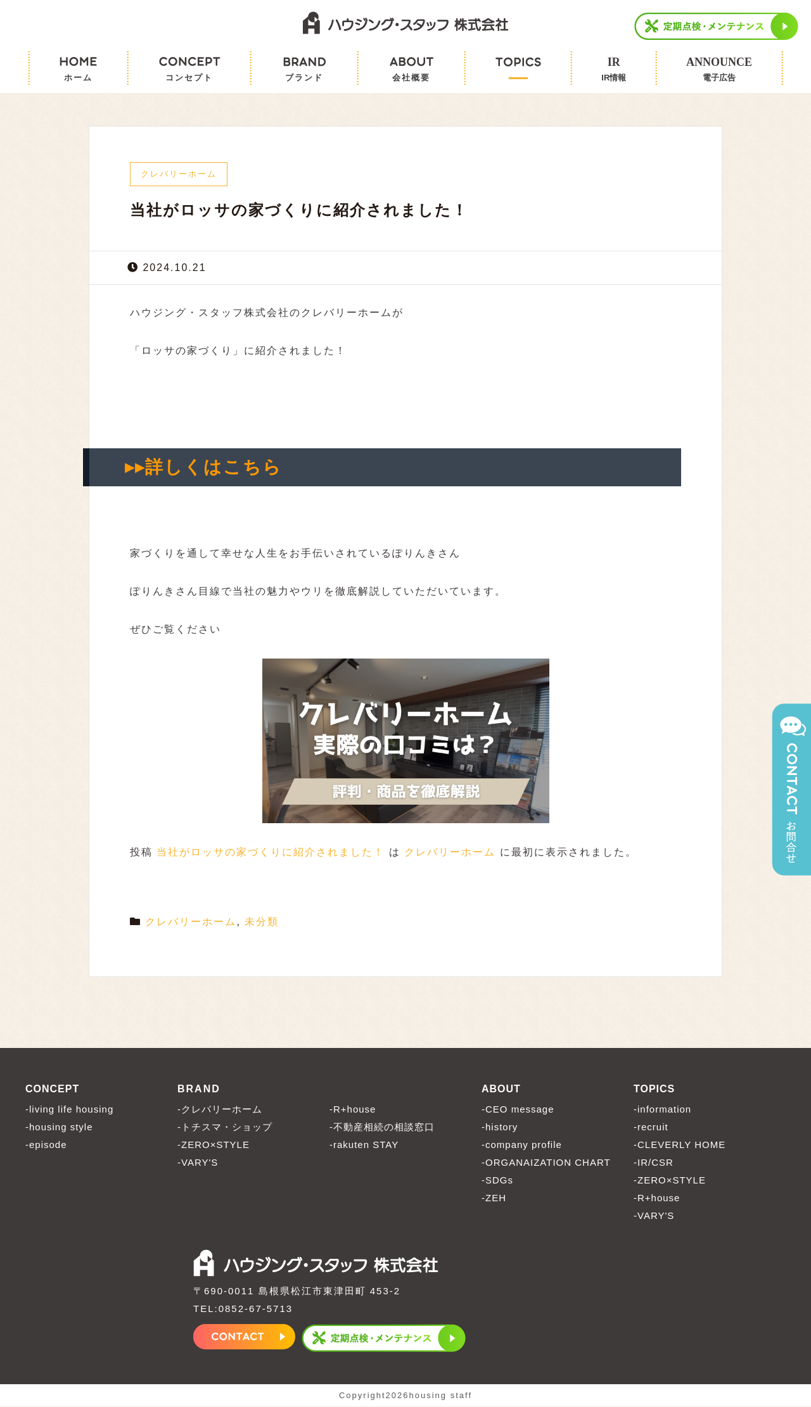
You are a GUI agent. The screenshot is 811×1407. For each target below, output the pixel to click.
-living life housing (69, 1109)
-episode (46, 1145)
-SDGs (497, 1180)
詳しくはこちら (213, 467)
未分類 (262, 922)
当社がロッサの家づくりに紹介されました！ (270, 852)
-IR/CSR (654, 1163)
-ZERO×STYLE (213, 1145)
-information (662, 1109)
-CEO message (518, 1109)
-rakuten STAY (364, 1145)
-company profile (522, 1145)
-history (500, 1127)
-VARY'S (197, 1163)
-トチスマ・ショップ (224, 1127)
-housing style (59, 1127)
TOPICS (654, 1089)
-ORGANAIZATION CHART (546, 1163)
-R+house (352, 1109)
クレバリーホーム (449, 852)
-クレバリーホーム (219, 1109)
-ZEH (494, 1198)
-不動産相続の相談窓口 (382, 1127)
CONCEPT (52, 1089)
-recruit (651, 1127)
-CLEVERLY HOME (679, 1145)
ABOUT (501, 1089)
